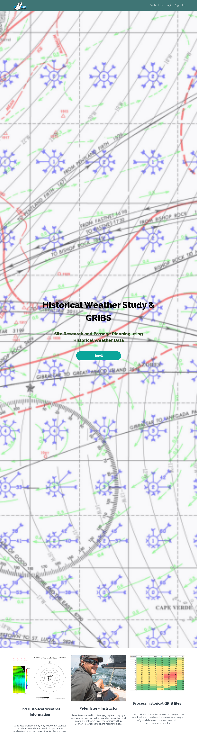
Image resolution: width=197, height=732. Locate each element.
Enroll (98, 355)
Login (169, 5)
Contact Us (156, 5)
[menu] (165, 5)
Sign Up (179, 5)
